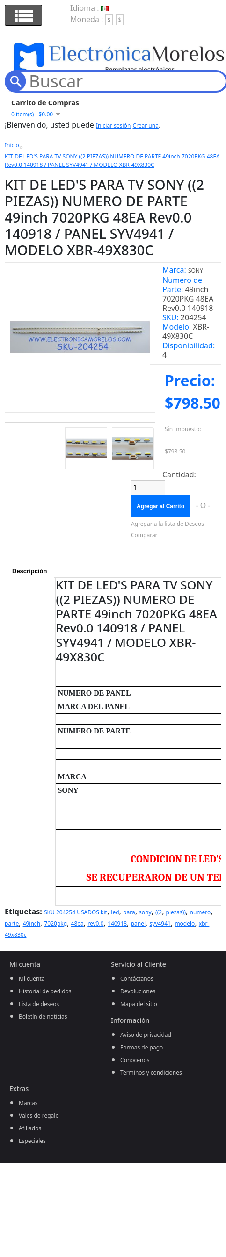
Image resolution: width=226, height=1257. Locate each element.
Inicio (12, 145)
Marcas (28, 1103)
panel (138, 923)
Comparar (144, 535)
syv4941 (160, 923)
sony (145, 912)
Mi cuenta (32, 979)
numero (200, 912)
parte (12, 923)
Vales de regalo (39, 1116)
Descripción (29, 571)
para (129, 912)
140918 (117, 923)
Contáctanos (136, 979)
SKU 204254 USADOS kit (75, 912)
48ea (77, 923)
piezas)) (176, 912)
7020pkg (55, 923)
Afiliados (30, 1128)
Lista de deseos (39, 1004)
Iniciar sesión (113, 125)
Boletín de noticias (43, 1016)
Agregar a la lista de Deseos (167, 524)
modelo (185, 923)
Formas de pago (141, 1047)
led (115, 912)
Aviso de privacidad (145, 1035)
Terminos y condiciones (151, 1073)
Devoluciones (137, 991)
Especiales (32, 1141)
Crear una (145, 125)
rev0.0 (95, 923)
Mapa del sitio (138, 1004)
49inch (31, 923)
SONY (195, 270)
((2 (158, 912)
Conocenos (134, 1060)
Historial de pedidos (45, 991)
